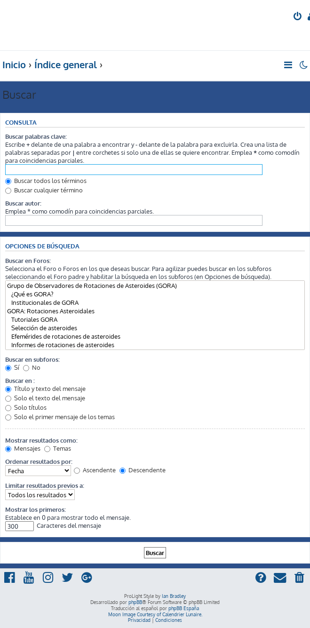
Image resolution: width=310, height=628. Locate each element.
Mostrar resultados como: (41, 440)
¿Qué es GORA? (155, 294)
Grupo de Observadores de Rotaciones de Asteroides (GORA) (155, 285)
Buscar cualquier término (44, 190)
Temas (57, 448)
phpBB (135, 602)
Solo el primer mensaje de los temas (60, 417)
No (31, 367)
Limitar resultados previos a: (44, 485)
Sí (12, 367)
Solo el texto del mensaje (45, 398)
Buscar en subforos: (32, 359)
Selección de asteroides (155, 328)
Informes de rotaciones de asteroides (155, 345)
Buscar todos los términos (46, 180)
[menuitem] (298, 17)
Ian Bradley (174, 596)
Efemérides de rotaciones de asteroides (155, 336)
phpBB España (183, 608)
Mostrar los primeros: (35, 509)
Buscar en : (20, 380)
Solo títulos (26, 407)
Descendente (142, 470)
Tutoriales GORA (155, 319)
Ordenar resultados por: (38, 461)
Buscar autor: (23, 203)
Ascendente (95, 470)
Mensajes (22, 448)
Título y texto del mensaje (45, 388)
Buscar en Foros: (28, 260)
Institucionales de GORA (155, 302)
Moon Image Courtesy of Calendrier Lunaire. (155, 614)
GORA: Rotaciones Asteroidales (155, 311)
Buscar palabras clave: (36, 136)
